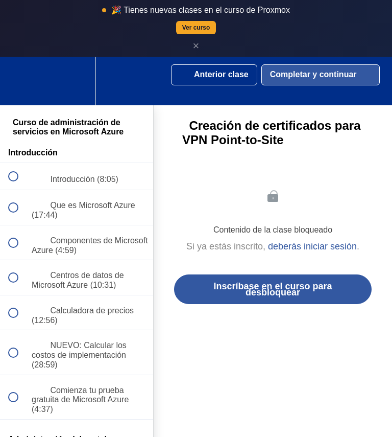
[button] (19, 81)
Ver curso (196, 27)
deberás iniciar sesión (312, 246)
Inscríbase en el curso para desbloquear (272, 289)
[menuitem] (76, 81)
